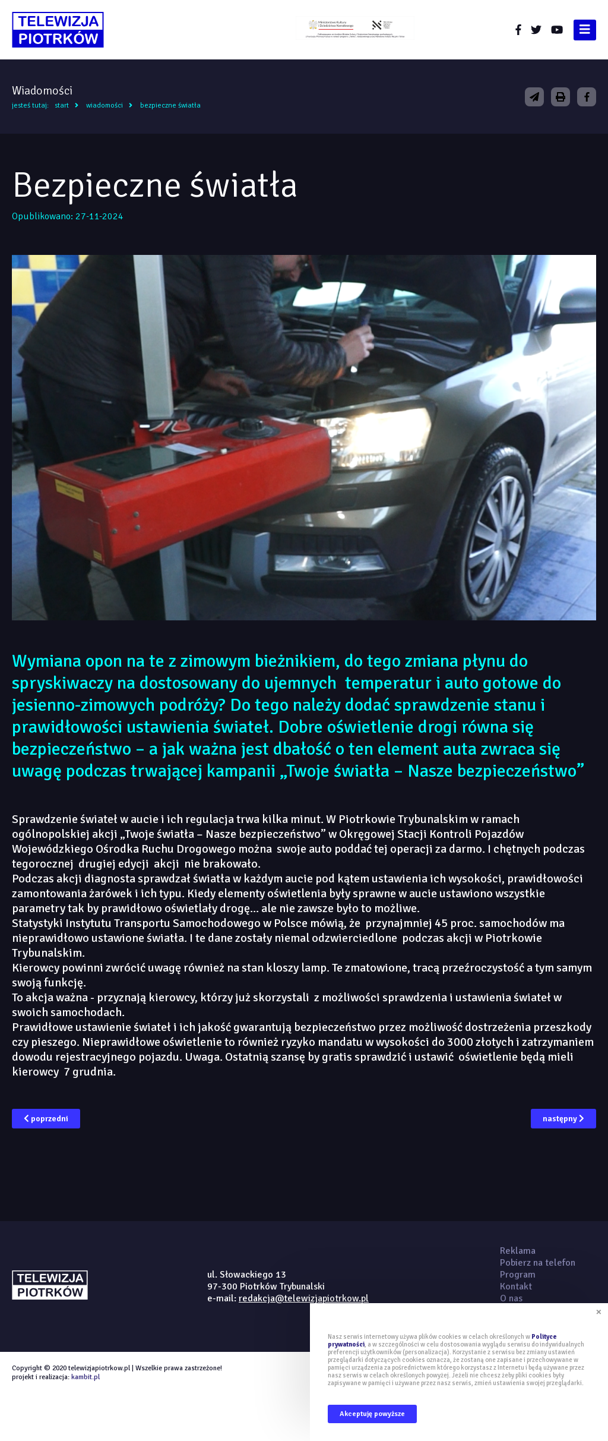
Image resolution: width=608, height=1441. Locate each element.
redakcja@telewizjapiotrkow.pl (304, 1298)
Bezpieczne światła (170, 105)
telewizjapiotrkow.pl (58, 30)
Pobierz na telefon (537, 1263)
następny (563, 1119)
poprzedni (46, 1119)
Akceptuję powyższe (372, 1414)
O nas (511, 1298)
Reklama (518, 1251)
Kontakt (516, 1286)
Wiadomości (104, 105)
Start (62, 105)
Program (518, 1275)
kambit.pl (85, 1377)
